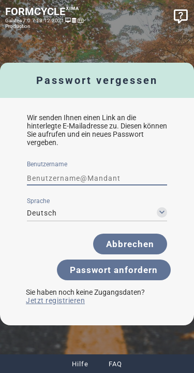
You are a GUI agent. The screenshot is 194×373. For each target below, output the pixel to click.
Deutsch (42, 213)
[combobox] (97, 213)
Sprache (38, 201)
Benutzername (47, 164)
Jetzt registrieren (55, 300)
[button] (130, 244)
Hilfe (80, 364)
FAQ (115, 364)
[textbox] (97, 178)
